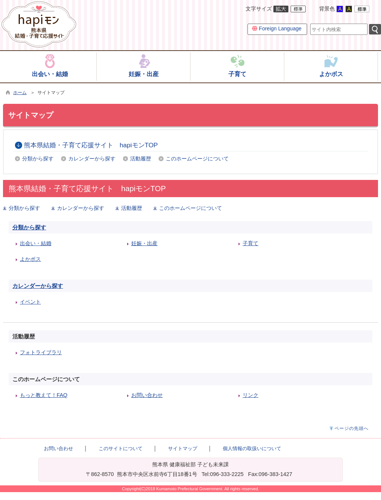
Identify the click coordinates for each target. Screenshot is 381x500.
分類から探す (38, 159)
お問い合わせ (147, 395)
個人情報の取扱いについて (252, 448)
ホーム (20, 92)
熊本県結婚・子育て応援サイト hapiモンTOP (91, 145)
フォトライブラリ (41, 352)
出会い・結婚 (35, 243)
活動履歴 (140, 159)
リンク (250, 395)
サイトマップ (182, 448)
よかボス (30, 259)
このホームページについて (197, 159)
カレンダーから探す (92, 159)
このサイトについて (120, 448)
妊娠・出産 (144, 243)
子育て (250, 243)
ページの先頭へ (351, 428)
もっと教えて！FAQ (44, 395)
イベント (30, 302)
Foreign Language (277, 28)
